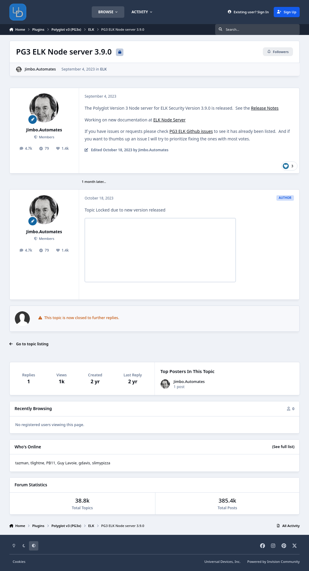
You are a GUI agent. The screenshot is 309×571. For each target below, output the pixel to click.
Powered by (273, 561)
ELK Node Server (169, 120)
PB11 (50, 463)
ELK (103, 69)
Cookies (19, 561)
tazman (21, 463)
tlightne (37, 463)
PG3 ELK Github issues (191, 131)
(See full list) (283, 446)
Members (46, 137)
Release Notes (265, 108)
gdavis (84, 463)
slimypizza (101, 463)
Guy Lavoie (67, 463)
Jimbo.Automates (40, 69)
